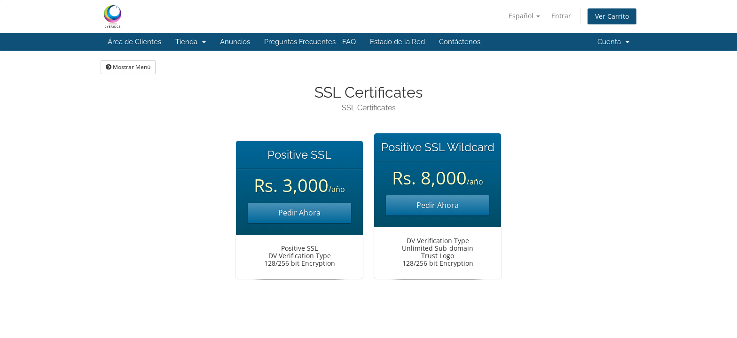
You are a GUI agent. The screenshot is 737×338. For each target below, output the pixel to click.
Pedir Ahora (299, 212)
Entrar (561, 15)
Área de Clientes (134, 42)
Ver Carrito (612, 16)
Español (524, 15)
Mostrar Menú (128, 67)
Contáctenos (459, 42)
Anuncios (235, 42)
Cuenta (613, 42)
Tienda (190, 42)
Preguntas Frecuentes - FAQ (310, 42)
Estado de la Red (397, 42)
